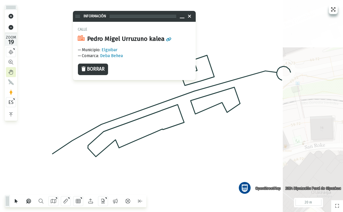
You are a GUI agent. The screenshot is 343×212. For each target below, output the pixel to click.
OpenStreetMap (266, 187)
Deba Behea (111, 55)
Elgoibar (109, 49)
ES (11, 102)
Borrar (92, 69)
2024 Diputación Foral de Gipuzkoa (311, 187)
